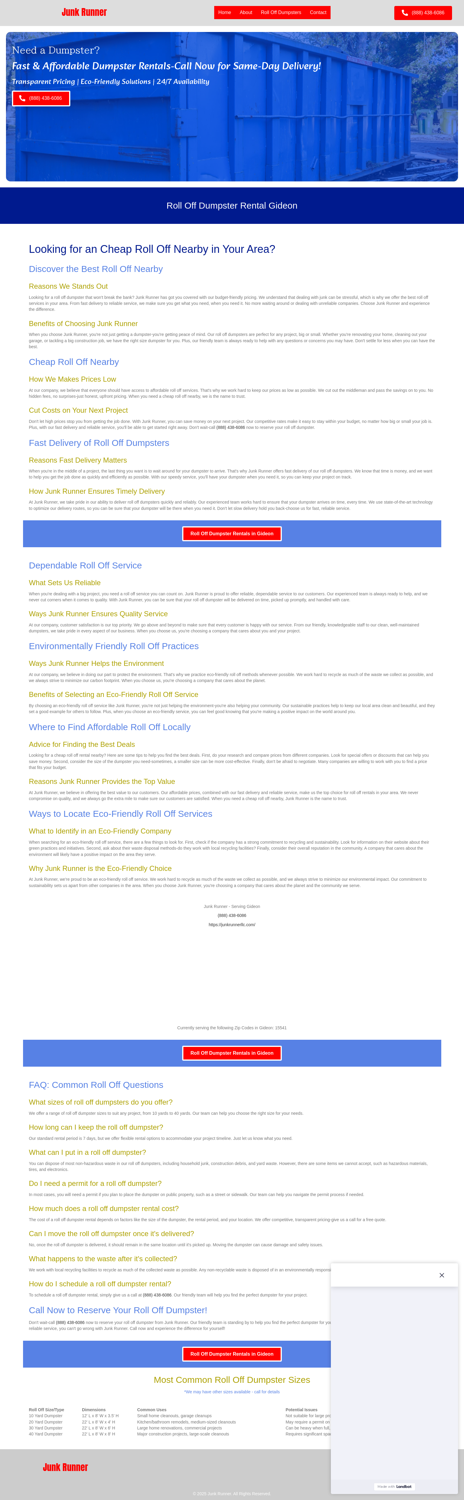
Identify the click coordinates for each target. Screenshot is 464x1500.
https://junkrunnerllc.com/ (232, 924)
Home (224, 12)
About (246, 12)
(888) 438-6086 (230, 427)
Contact (318, 12)
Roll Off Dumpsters (281, 12)
